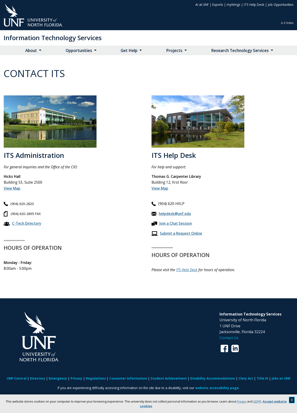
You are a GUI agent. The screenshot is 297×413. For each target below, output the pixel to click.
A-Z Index (287, 23)
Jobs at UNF (281, 378)
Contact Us (229, 337)
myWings (233, 4)
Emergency (58, 378)
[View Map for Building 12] (160, 188)
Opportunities (79, 50)
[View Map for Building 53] (12, 188)
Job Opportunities (281, 4)
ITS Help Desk (254, 4)
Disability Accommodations (212, 378)
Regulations (96, 378)
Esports (217, 4)
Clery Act (246, 378)
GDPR (257, 401)
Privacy (241, 401)
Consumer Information (128, 378)
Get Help (129, 50)
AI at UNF (202, 4)
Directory (37, 378)
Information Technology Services (52, 37)
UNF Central (16, 378)
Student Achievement (169, 378)
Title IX (262, 378)
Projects (174, 50)
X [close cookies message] (292, 400)
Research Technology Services (240, 50)
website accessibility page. (217, 388)
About (31, 50)
